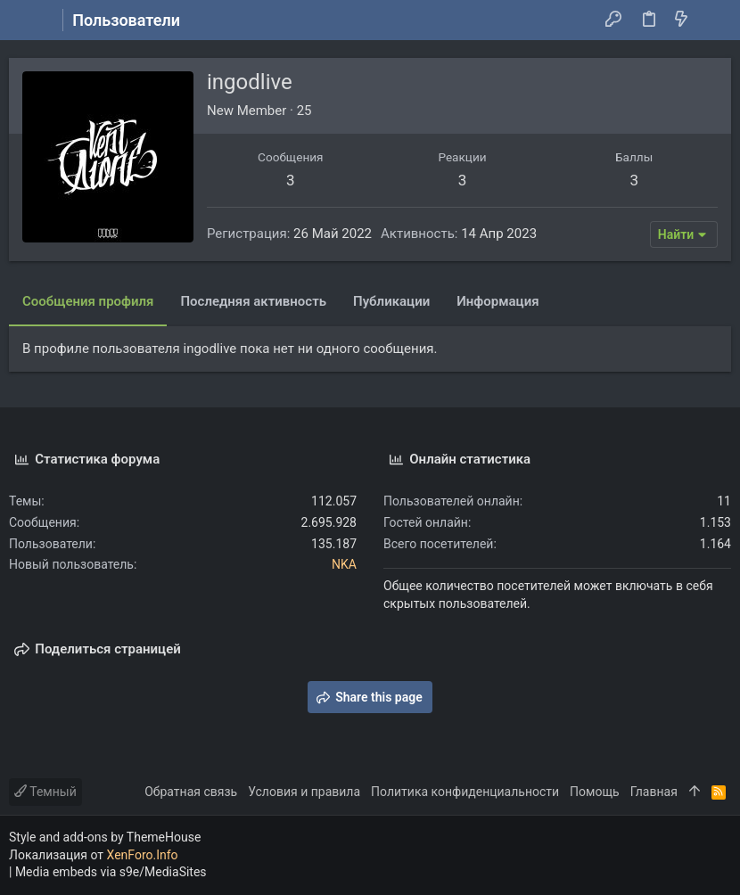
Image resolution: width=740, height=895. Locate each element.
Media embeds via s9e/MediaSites (111, 872)
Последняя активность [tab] (253, 301)
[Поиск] (713, 20)
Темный (45, 791)
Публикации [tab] (391, 301)
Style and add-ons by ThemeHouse (105, 837)
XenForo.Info (142, 855)
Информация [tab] (497, 301)
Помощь (595, 791)
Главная (654, 791)
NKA (344, 564)
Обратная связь (190, 791)
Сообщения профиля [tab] (87, 301)
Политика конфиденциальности (465, 791)
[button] (27, 20)
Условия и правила (304, 791)
